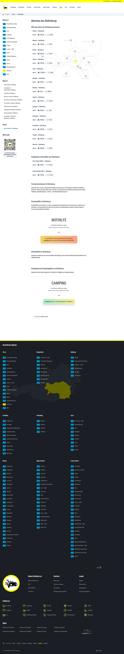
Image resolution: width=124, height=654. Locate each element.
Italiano (35, 643)
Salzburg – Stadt (77, 365)
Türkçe (13, 643)
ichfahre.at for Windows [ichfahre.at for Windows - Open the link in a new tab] (9, 631)
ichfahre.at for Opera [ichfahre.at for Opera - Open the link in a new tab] (59, 627)
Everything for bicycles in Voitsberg (12, 110)
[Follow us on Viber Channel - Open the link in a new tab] (73, 615)
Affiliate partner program (60, 591)
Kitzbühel (75, 432)
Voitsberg (13, 14)
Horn (74, 488)
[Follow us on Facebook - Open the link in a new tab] (12, 605)
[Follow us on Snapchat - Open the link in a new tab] (52, 610)
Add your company (58, 584)
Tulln (74, 538)
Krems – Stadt (76, 502)
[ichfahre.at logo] (5, 7)
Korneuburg (76, 495)
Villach (6, 443)
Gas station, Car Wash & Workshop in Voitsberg (10, 117)
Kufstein (75, 435)
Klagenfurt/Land (9, 432)
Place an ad (56, 581)
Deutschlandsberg (9, 28)
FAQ (29, 584)
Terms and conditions (84, 591)
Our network (57, 588)
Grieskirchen (42, 481)
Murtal (6, 60)
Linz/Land (41, 492)
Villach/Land (8, 450)
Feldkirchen (8, 421)
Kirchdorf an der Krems (44, 484)
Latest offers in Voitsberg (10, 85)
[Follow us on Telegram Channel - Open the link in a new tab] (52, 615)
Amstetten (75, 466)
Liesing (6, 510)
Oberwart (41, 383)
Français (19, 643)
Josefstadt (7, 499)
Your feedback (31, 588)
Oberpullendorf (42, 379)
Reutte (74, 446)
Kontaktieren (47, 240)
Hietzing (7, 492)
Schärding (41, 506)
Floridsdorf (7, 484)
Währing (7, 542)
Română (30, 643)
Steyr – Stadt (42, 513)
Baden (74, 474)
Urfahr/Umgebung (43, 517)
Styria (7, 14)
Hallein (74, 358)
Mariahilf (7, 517)
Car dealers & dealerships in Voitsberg (10, 89)
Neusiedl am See (43, 376)
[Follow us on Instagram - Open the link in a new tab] (32, 605)
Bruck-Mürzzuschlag (10, 24)
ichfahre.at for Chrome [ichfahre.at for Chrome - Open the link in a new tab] (8, 627)
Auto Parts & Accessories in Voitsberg (13, 100)
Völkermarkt (8, 446)
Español (24, 643)
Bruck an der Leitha (77, 470)
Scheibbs (75, 531)
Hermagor (7, 425)
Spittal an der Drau (9, 435)
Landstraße (7, 502)
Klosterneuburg (77, 492)
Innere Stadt (8, 495)
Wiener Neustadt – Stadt (79, 546)
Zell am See (75, 376)
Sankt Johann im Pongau (79, 361)
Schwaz (74, 450)
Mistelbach (75, 517)
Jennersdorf (42, 368)
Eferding (41, 470)
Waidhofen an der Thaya (79, 549)
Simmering (7, 538)
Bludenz (41, 425)
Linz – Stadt (42, 488)
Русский (8, 643)
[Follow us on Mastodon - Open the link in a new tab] (93, 615)
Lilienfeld (75, 506)
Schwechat (75, 535)
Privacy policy (82, 584)
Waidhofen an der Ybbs (78, 553)
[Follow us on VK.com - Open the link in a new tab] (12, 615)
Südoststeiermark (9, 67)
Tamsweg (75, 372)
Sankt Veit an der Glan (10, 439)
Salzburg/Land (76, 368)
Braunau (41, 466)
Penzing (7, 531)
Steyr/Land (41, 510)
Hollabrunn (75, 484)
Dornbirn (41, 428)
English (40, 643)
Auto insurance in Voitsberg (10, 106)
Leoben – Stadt (8, 49)
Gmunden (41, 477)
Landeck (75, 439)
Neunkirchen (76, 520)
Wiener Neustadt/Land (78, 542)
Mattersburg (42, 372)
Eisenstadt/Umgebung (44, 361)
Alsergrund (7, 466)
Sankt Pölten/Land (77, 528)
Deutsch (45, 643)
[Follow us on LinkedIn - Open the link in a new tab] (93, 610)
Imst (74, 428)
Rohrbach (41, 502)
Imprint (81, 581)
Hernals (7, 488)
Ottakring (7, 528)
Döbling (7, 474)
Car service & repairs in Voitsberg (12, 103)
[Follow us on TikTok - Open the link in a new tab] (93, 605)
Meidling (7, 520)
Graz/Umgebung (9, 38)
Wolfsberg (7, 453)
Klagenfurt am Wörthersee (11, 428)
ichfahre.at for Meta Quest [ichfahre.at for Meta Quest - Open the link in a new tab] (60, 631)
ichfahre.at (8, 650)
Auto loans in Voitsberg (9, 93)
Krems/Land (76, 499)
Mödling (75, 510)
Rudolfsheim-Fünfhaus (11, 535)
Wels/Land (41, 528)
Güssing (41, 365)
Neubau (7, 524)
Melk (74, 513)
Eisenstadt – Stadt (43, 358)
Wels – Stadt (42, 524)
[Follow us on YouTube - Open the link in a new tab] (73, 605)
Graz (6, 31)
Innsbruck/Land (77, 425)
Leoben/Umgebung (9, 56)
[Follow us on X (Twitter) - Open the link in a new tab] (12, 610)
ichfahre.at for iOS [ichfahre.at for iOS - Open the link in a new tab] (41, 631)
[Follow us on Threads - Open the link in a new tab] (52, 605)
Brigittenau (7, 470)
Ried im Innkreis (43, 499)
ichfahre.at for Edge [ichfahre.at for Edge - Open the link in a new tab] (42, 627)
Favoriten (7, 481)
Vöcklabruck (42, 520)
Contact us (31, 591)
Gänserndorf (76, 481)
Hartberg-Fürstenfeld (10, 42)
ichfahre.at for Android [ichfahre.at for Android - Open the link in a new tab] (25, 631)
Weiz (6, 74)
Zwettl (74, 556)
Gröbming (7, 35)
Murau (6, 64)
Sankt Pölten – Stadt (78, 524)
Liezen (6, 53)
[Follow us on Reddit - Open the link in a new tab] (32, 610)
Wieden (6, 546)
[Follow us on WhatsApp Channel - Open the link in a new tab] (32, 615)
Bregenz (41, 421)
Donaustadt (8, 477)
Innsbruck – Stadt (77, 421)
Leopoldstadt (8, 506)
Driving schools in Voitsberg (11, 113)
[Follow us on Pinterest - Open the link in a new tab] (73, 610)
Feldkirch (41, 432)
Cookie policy (82, 588)
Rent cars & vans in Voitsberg (11, 96)
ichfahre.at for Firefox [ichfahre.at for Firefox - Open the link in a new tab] (25, 627)
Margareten (7, 513)
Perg (40, 495)
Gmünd (74, 477)
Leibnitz (6, 46)
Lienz (74, 443)
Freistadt (41, 474)
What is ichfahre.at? (33, 581)
